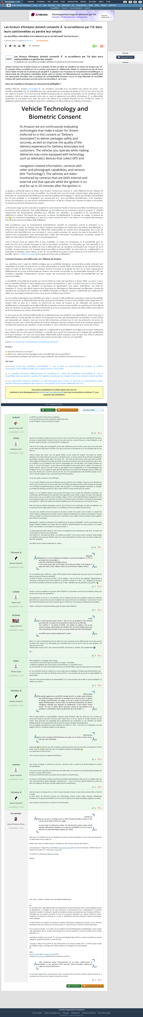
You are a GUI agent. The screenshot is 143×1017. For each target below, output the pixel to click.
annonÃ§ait (33, 90)
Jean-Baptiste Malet (64, 852)
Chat (63, 2)
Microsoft (51, 5)
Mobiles (103, 5)
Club (108, 2)
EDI (73, 5)
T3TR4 (16, 443)
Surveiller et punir (48, 958)
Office (97, 5)
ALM (44, 5)
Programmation (81, 5)
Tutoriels (40, 2)
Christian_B (16, 557)
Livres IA (87, 8)
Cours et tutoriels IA (76, 8)
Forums (30, 2)
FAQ (49, 2)
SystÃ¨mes (112, 5)
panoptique (40, 960)
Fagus (16, 665)
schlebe (16, 596)
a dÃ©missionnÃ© (27, 256)
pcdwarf (16, 422)
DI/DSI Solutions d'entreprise (21, 5)
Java (58, 5)
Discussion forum (125, 57)
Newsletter (72, 2)
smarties (16, 769)
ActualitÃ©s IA (55, 8)
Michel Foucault (34, 958)
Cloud (35, 5)
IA (40, 5)
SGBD (91, 5)
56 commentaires (42, 42)
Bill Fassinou (28, 42)
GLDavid (16, 620)
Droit (101, 2)
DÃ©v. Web (65, 5)
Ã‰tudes (92, 2)
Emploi (83, 2)
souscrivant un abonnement (51, 394)
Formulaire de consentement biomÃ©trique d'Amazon (35, 344)
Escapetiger (16, 818)
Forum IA (65, 8)
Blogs (55, 2)
